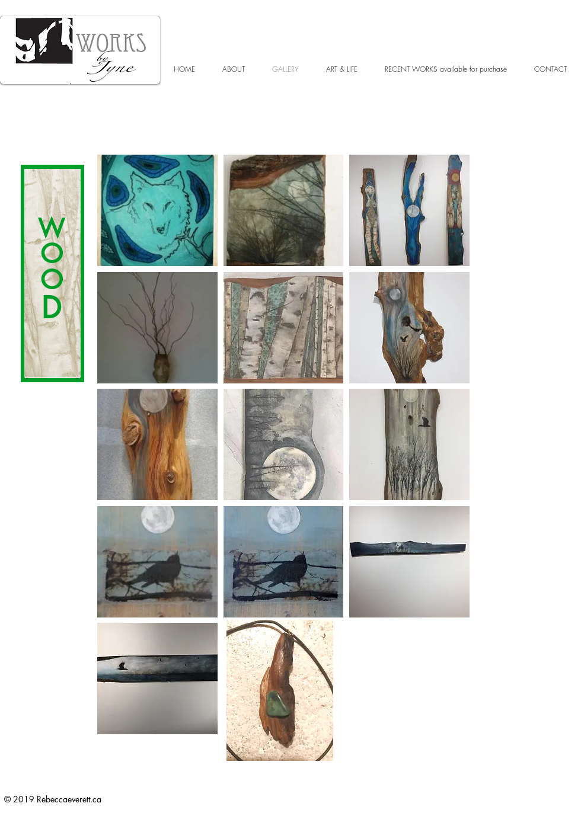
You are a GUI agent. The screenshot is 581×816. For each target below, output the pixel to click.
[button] (157, 210)
